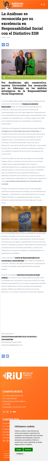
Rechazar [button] (28, 449)
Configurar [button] (19, 453)
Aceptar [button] (18, 449)
